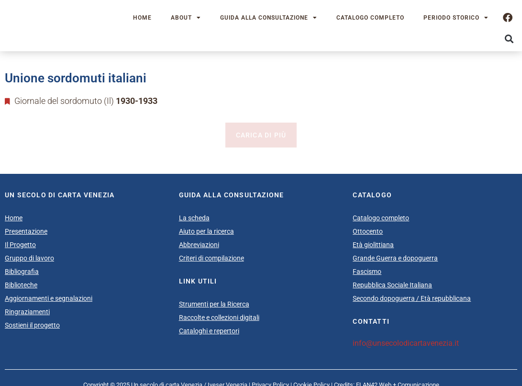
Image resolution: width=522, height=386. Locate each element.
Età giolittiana (373, 245)
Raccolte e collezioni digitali (219, 317)
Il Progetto (20, 245)
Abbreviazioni (199, 245)
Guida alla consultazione (268, 17)
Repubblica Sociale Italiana (392, 285)
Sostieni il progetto (32, 325)
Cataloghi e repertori (209, 331)
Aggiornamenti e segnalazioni (48, 298)
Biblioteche (21, 285)
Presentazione (26, 231)
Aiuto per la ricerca (206, 231)
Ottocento (368, 231)
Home (142, 17)
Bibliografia (22, 271)
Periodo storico (456, 17)
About (186, 17)
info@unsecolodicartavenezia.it (406, 343)
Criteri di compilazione (211, 258)
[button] (509, 38)
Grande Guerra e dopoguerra (395, 258)
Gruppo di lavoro (29, 258)
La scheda (194, 218)
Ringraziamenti (27, 312)
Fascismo (367, 271)
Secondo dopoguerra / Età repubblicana (412, 298)
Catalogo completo (370, 17)
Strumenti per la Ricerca (214, 304)
